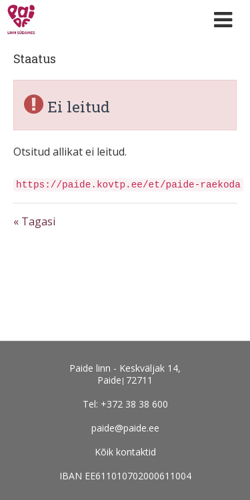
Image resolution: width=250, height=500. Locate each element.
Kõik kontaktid (125, 451)
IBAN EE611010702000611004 (125, 475)
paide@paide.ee (125, 428)
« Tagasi (34, 221)
